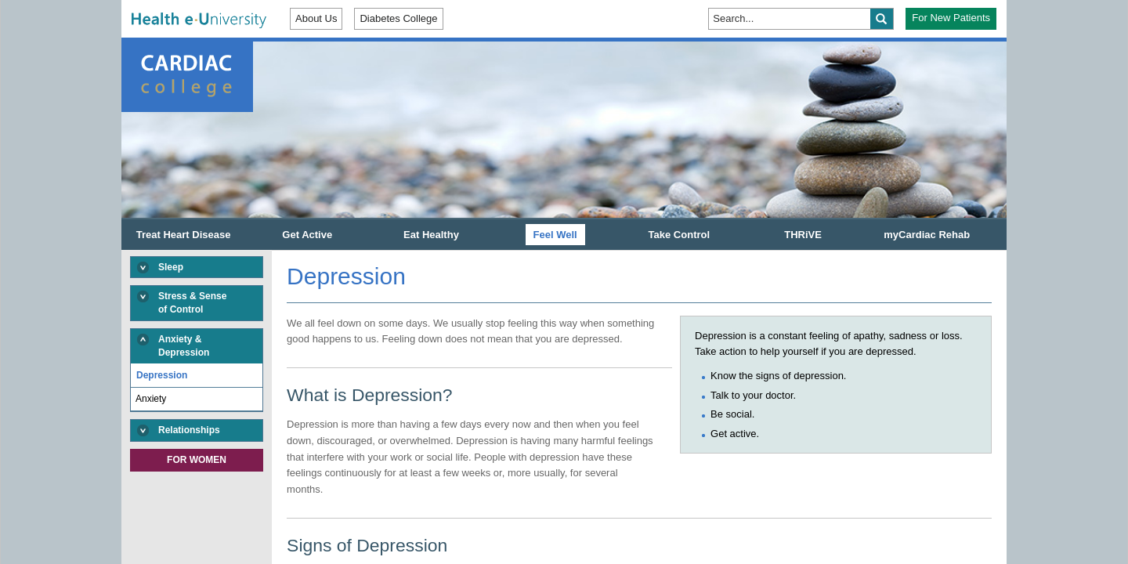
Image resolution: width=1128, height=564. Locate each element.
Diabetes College (398, 18)
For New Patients (951, 18)
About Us (316, 18)
